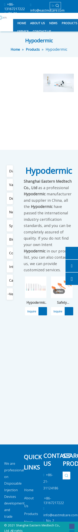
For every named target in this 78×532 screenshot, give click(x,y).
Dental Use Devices (11, 198)
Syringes (11, 225)
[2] (58, 83)
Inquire (30, 311)
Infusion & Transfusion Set (11, 266)
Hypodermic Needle (35, 302)
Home (28, 490)
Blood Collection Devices (11, 239)
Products (31, 514)
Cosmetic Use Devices (11, 253)
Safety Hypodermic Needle (61, 302)
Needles (11, 212)
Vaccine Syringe (11, 185)
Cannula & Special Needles (11, 280)
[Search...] (52, 5)
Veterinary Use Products (11, 294)
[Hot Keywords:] (57, 5)
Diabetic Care (11, 171)
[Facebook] (71, 526)
